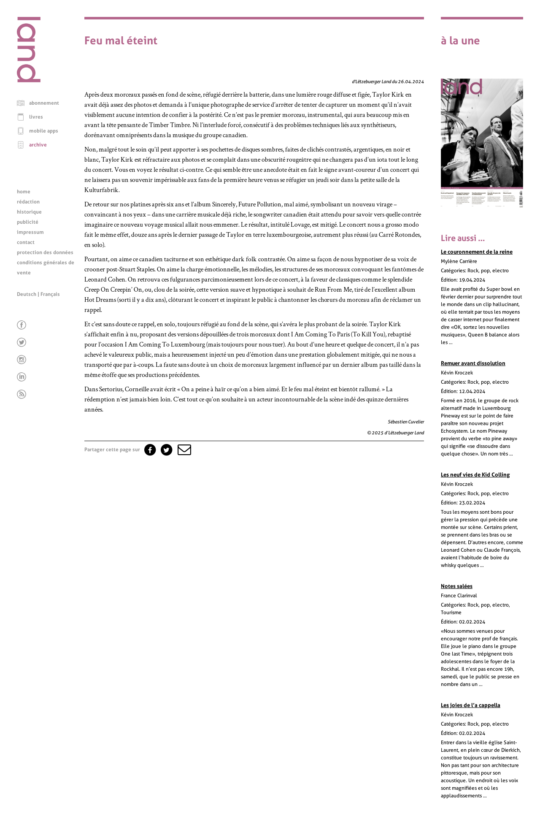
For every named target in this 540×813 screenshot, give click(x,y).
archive (38, 145)
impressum (30, 232)
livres (36, 117)
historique (29, 212)
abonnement (44, 103)
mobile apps (43, 131)
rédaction (28, 202)
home (23, 192)
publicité (27, 222)
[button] (183, 450)
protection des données (45, 252)
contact (26, 242)
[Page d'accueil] (28, 80)
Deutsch (26, 294)
